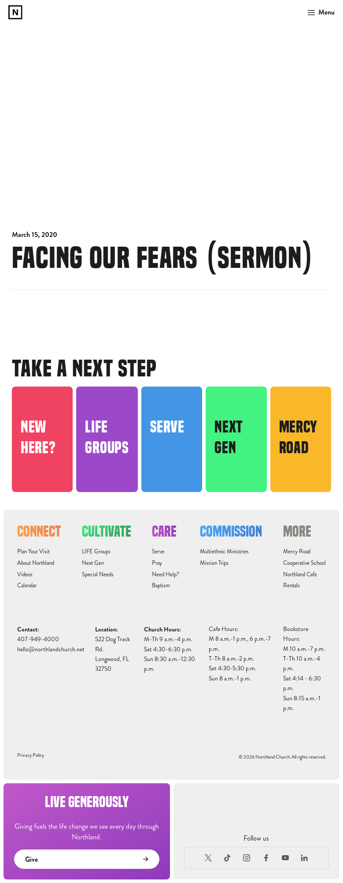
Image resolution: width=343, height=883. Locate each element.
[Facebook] (266, 857)
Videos (25, 575)
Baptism (161, 586)
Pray (157, 563)
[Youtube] (285, 857)
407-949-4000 (38, 639)
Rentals (291, 586)
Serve (158, 552)
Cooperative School (304, 563)
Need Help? (165, 575)
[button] (318, 12)
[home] (15, 12)
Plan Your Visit (33, 552)
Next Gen (93, 563)
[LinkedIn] (304, 857)
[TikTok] (227, 857)
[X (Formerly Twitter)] (208, 857)
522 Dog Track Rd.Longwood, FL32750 (112, 654)
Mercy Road (296, 552)
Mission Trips (214, 563)
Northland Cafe (300, 575)
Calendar (27, 586)
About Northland (35, 563)
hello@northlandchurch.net (51, 649)
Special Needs (98, 575)
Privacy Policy (30, 755)
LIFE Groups (96, 552)
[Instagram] (247, 857)
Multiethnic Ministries (224, 552)
